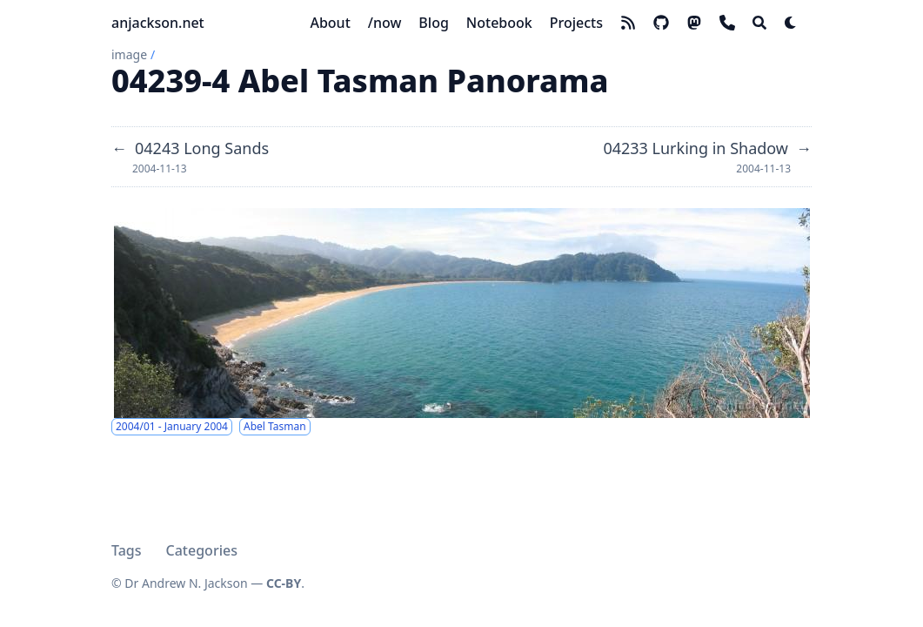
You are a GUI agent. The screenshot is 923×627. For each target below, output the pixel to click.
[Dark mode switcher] (791, 23)
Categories (201, 550)
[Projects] (576, 22)
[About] (330, 22)
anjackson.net (157, 22)
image (129, 54)
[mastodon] (694, 22)
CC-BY (283, 583)
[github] (661, 22)
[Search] (759, 23)
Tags (126, 550)
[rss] (628, 22)
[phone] (727, 22)
